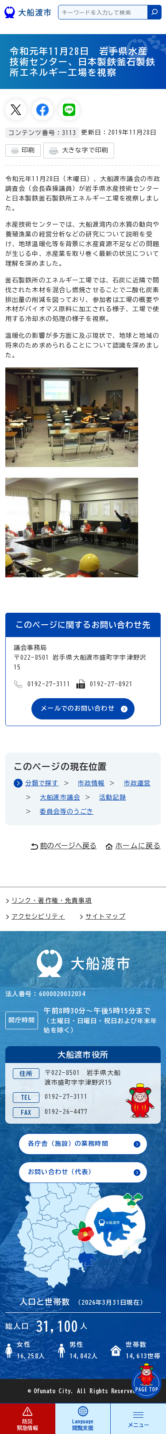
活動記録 (112, 797)
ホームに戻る (133, 845)
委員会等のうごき (66, 811)
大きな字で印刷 (78, 150)
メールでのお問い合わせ (77, 708)
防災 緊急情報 (27, 1418)
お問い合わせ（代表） (61, 1172)
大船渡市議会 (60, 797)
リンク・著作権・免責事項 (48, 900)
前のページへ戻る (64, 846)
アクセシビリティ (35, 916)
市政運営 (137, 783)
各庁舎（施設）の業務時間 (68, 1143)
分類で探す (42, 783)
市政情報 (91, 783)
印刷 (23, 151)
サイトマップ (102, 916)
